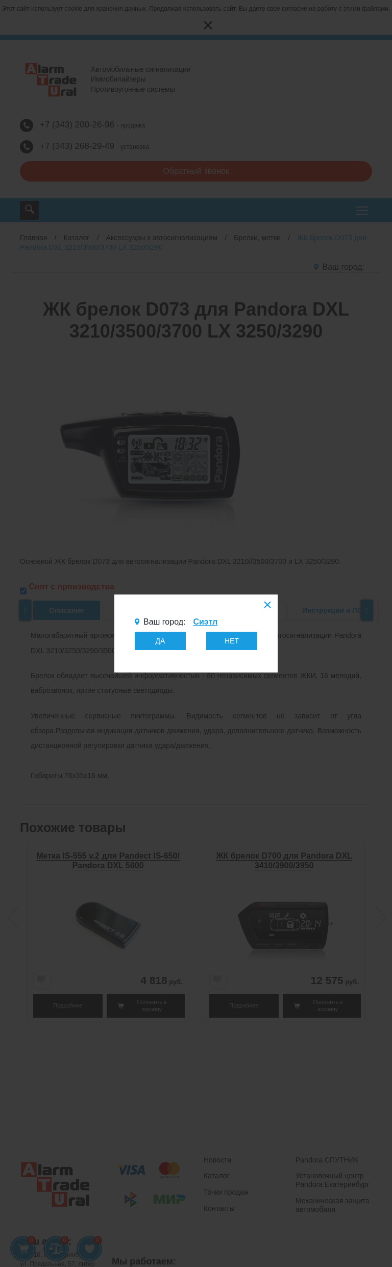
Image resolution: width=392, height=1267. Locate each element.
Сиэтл (205, 621)
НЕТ (232, 641)
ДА (160, 641)
